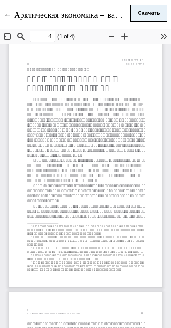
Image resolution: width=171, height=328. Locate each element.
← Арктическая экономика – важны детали (80, 15)
